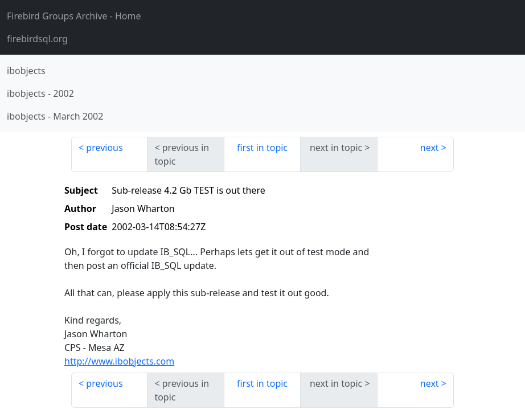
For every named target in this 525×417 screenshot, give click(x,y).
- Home (74, 16)
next (429, 147)
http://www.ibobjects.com (119, 361)
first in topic (262, 147)
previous (104, 147)
